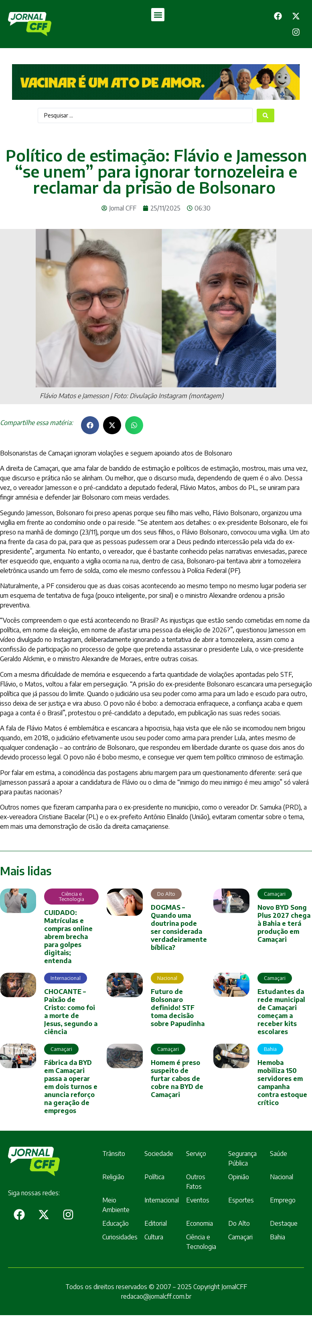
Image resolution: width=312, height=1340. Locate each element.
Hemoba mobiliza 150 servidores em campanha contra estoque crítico (282, 1083)
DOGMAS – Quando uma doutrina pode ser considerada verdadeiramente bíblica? (179, 927)
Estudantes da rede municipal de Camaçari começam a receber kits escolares (281, 1012)
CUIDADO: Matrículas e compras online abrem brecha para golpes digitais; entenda (68, 937)
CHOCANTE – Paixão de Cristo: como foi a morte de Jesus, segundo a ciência (70, 1012)
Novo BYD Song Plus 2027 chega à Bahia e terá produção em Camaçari (283, 923)
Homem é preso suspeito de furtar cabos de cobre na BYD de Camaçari (177, 1079)
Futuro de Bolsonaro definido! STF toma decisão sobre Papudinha (178, 1008)
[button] (157, 14)
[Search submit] (265, 115)
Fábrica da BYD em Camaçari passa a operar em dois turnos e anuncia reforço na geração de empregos (70, 1087)
